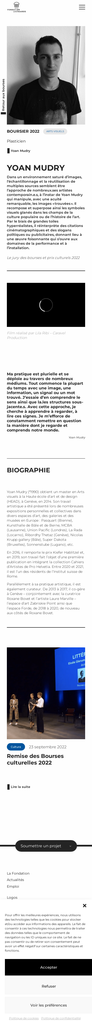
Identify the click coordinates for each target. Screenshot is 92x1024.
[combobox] (46, 846)
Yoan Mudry (20, 151)
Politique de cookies (24, 1018)
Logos (12, 897)
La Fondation (18, 873)
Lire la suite (20, 787)
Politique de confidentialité (61, 1018)
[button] (84, 905)
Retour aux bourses (3, 95)
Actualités (15, 880)
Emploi (13, 886)
